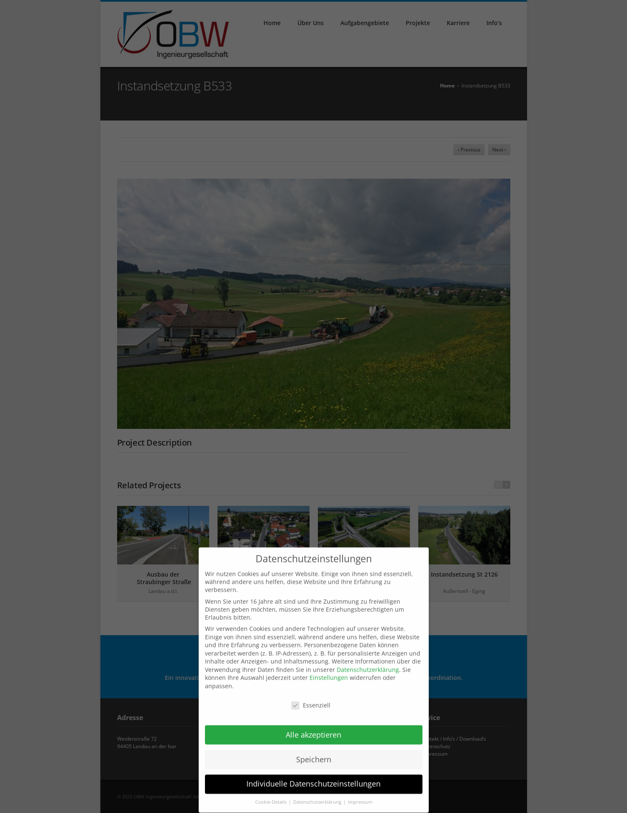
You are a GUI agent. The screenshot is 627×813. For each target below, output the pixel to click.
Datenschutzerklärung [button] (318, 797)
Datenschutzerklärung (368, 665)
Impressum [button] (360, 797)
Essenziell (310, 700)
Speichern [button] (313, 754)
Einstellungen (329, 673)
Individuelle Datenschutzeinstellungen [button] (313, 779)
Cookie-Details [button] (271, 797)
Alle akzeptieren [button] (313, 730)
